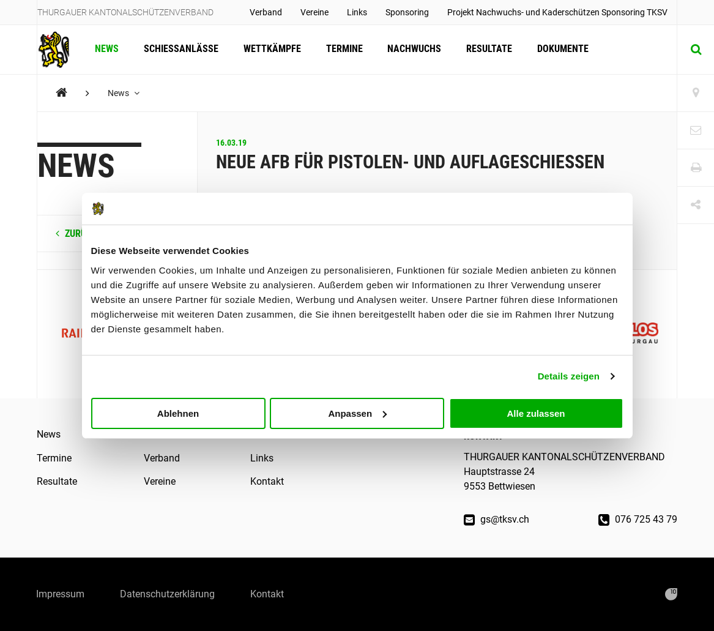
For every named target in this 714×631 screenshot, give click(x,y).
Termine (342, 49)
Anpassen (357, 413)
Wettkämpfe (271, 49)
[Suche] (695, 49)
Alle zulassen (536, 413)
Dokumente (560, 49)
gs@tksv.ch (496, 519)
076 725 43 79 (637, 519)
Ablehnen (178, 413)
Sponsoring (407, 12)
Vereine (314, 12)
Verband (266, 12)
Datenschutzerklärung (169, 594)
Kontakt (267, 481)
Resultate (487, 49)
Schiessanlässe (180, 49)
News (107, 49)
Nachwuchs (412, 49)
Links (357, 12)
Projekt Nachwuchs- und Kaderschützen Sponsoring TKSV (557, 12)
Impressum (61, 594)
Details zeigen (569, 376)
